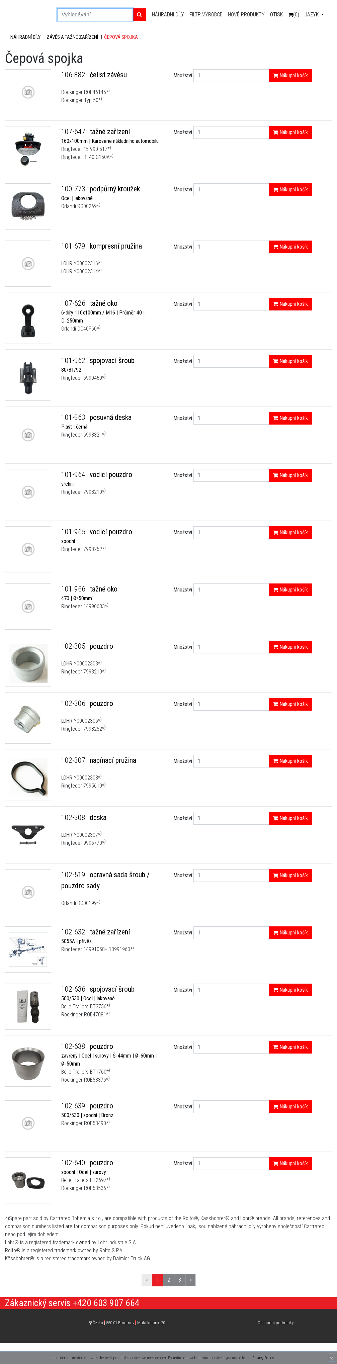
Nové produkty (246, 14)
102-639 (74, 1106)
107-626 (74, 303)
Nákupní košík (290, 75)
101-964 (74, 474)
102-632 (74, 932)
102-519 (74, 875)
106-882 (74, 75)
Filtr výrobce (206, 14)
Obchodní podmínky (275, 1322)
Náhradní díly (168, 14)
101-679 (74, 246)
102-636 (74, 989)
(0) (293, 14)
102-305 (74, 646)
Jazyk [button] (312, 14)
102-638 (74, 1046)
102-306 (74, 703)
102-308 (74, 817)
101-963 (74, 417)
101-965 (74, 532)
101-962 (74, 360)
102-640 (74, 1163)
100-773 (74, 189)
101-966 (74, 589)
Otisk (276, 14)
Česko (129, 1322)
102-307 (74, 760)
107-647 (74, 131)
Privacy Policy (262, 1358)
